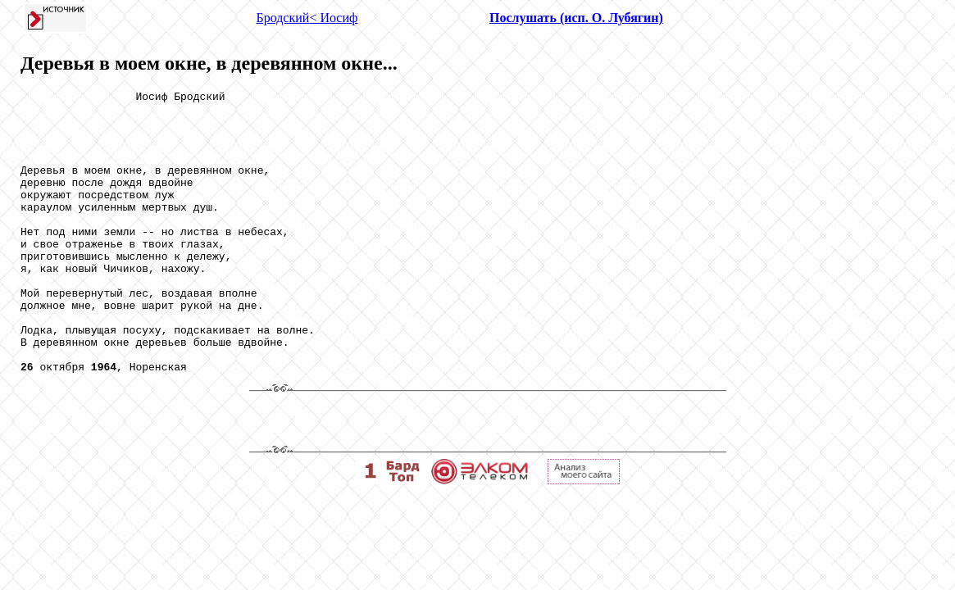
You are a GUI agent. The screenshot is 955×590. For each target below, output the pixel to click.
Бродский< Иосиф (307, 18)
